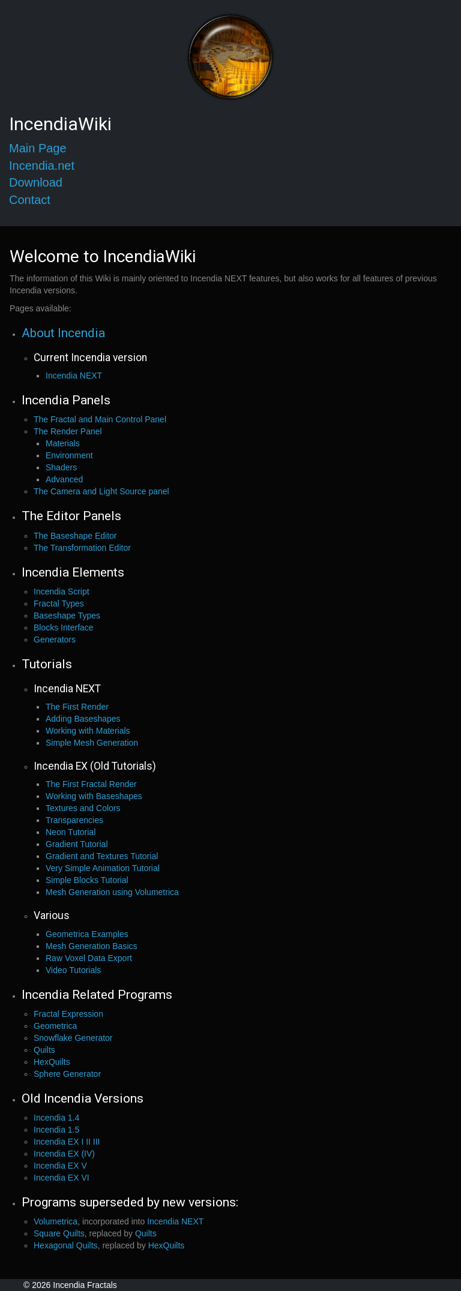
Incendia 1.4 (56, 1117)
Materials (63, 443)
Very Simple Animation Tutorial (103, 868)
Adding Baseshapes (83, 718)
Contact (29, 199)
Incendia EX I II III (67, 1141)
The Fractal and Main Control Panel (100, 419)
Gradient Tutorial (77, 844)
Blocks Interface (64, 627)
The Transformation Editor (82, 548)
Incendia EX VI (61, 1177)
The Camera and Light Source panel (101, 491)
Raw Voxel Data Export (89, 958)
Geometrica (55, 1026)
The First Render (77, 706)
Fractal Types (59, 603)
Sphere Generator (67, 1074)
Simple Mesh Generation (92, 742)
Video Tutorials (73, 970)
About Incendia (63, 333)
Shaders (61, 467)
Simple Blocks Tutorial (87, 880)
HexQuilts (52, 1062)
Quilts (44, 1050)
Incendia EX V (60, 1165)
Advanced (64, 479)
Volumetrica (55, 1221)
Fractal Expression (68, 1014)
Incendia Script (61, 591)
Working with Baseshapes (94, 796)
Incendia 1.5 (56, 1129)
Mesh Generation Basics (91, 946)
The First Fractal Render (91, 784)
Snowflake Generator (73, 1038)
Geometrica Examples (87, 934)
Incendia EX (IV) (64, 1153)
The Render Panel (68, 431)
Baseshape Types (67, 615)
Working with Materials (88, 730)
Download (35, 182)
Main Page (38, 148)
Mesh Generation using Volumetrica (112, 892)
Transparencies (74, 820)
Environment (69, 455)
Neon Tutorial (70, 832)
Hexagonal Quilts (66, 1245)
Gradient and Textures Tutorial (102, 856)
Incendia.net (41, 165)
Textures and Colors (83, 808)
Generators (55, 639)
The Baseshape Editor (75, 536)
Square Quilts (59, 1233)
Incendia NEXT (74, 375)
